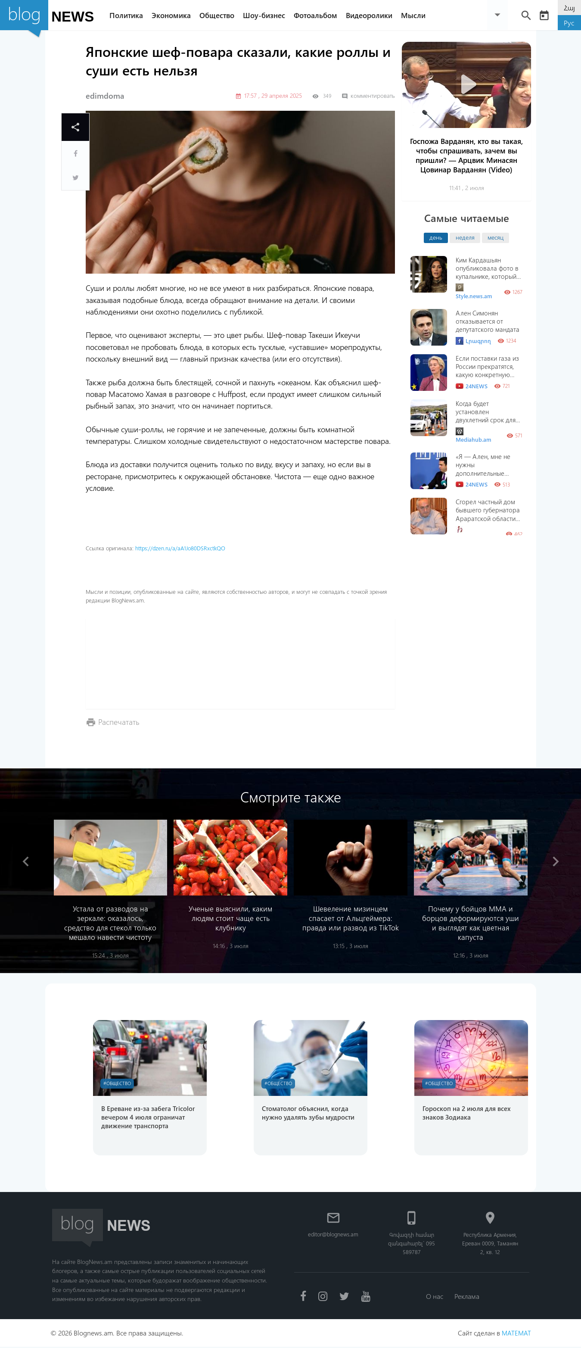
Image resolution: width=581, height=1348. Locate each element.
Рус (569, 22)
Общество (219, 15)
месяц (495, 237)
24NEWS (472, 386)
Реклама (467, 1297)
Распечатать (119, 721)
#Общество (118, 1083)
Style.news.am (474, 292)
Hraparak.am (473, 534)
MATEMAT (516, 1334)
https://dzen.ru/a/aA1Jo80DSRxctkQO (180, 548)
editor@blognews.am (333, 1235)
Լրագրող (473, 341)
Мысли (415, 15)
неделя (465, 237)
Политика (128, 15)
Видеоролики (371, 15)
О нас (434, 1297)
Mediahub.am (473, 435)
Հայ (569, 7)
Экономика (173, 15)
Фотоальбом (317, 15)
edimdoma (105, 95)
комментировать (368, 95)
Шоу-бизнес (266, 15)
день (435, 237)
